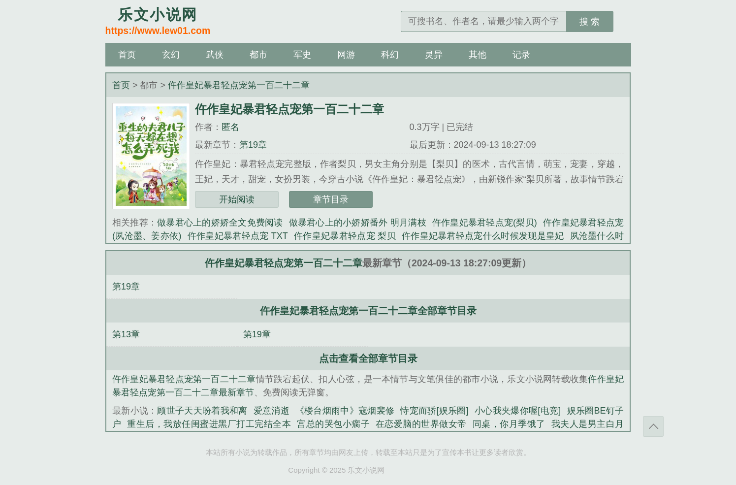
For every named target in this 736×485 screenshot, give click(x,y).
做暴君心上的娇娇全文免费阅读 (220, 222)
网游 (346, 55)
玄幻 (171, 55)
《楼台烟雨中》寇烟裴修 (344, 411)
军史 (302, 55)
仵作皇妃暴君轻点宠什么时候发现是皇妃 (483, 236)
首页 (127, 55)
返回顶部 (653, 426)
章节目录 (331, 199)
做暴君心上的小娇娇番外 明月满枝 (357, 222)
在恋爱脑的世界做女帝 (421, 424)
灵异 (434, 55)
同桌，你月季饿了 (509, 424)
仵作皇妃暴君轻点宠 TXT (237, 236)
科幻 (390, 55)
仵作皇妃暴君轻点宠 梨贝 (345, 236)
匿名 (230, 127)
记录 (521, 55)
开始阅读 (237, 199)
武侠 (215, 55)
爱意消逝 (271, 411)
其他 (477, 55)
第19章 (253, 145)
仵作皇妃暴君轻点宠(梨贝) (484, 222)
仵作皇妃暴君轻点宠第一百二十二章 (239, 85)
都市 (258, 55)
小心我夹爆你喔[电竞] (518, 411)
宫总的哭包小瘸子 (333, 424)
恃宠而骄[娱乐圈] (434, 411)
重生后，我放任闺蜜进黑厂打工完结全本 (209, 424)
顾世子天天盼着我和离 (202, 411)
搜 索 (589, 22)
